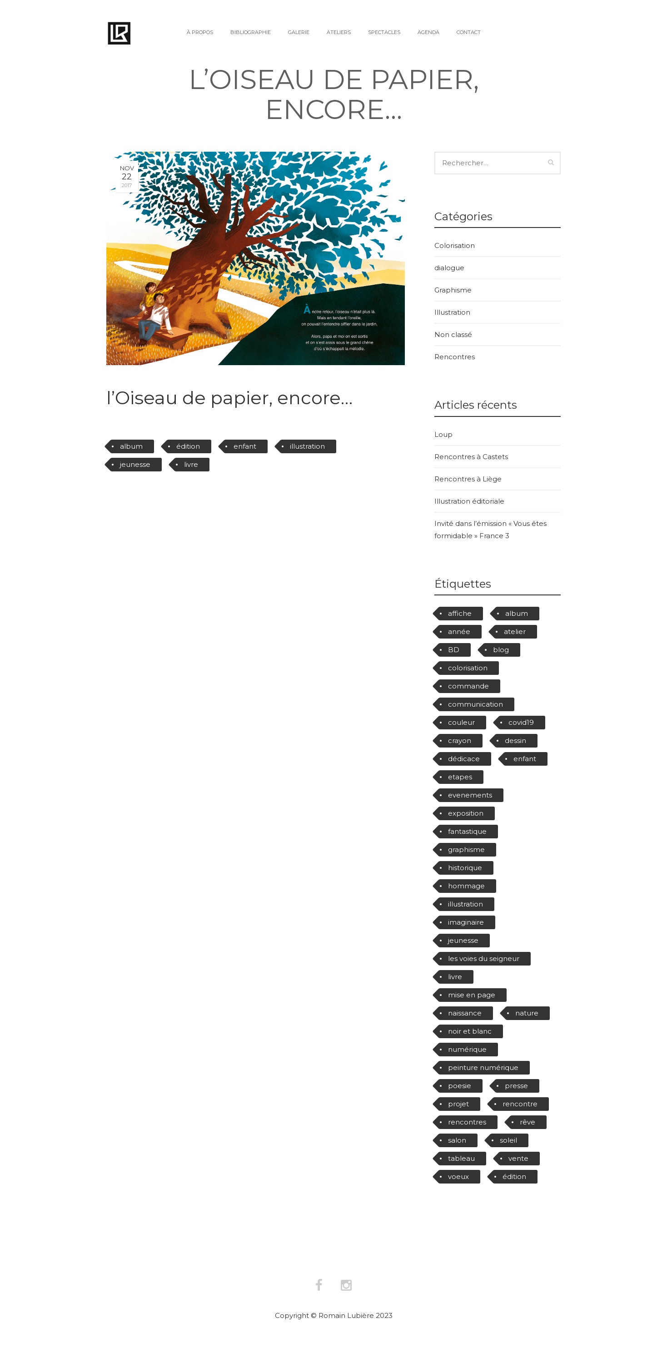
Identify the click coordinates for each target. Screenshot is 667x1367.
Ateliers (339, 32)
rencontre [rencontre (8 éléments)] (520, 1104)
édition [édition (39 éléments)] (514, 1176)
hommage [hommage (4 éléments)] (466, 886)
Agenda (428, 32)
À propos (200, 32)
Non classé (453, 334)
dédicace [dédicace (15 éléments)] (464, 758)
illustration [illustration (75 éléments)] (465, 904)
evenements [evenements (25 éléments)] (470, 795)
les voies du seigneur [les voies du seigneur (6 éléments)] (483, 958)
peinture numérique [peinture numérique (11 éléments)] (483, 1067)
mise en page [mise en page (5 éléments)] (471, 995)
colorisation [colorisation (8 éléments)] (468, 668)
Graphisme (453, 290)
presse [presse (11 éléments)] (516, 1085)
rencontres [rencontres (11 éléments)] (467, 1122)
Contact (469, 32)
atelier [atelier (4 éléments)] (515, 631)
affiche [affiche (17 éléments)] (460, 613)
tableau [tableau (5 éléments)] (461, 1158)
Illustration (452, 312)
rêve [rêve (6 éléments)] (527, 1122)
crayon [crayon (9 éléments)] (459, 740)
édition (188, 446)
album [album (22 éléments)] (516, 613)
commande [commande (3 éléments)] (468, 686)
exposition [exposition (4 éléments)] (465, 813)
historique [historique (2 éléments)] (465, 867)
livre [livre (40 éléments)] (455, 976)
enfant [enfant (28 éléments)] (524, 758)
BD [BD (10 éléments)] (453, 649)
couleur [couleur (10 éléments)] (461, 722)
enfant (245, 446)
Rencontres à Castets (471, 456)
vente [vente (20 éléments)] (518, 1158)
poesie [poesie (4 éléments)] (459, 1085)
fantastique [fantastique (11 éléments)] (467, 831)
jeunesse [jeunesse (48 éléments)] (463, 940)
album (131, 446)
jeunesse (135, 464)
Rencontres (454, 356)
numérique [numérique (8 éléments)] (467, 1049)
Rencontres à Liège (468, 479)
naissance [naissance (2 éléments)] (465, 1013)
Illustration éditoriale (469, 501)
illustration (307, 446)
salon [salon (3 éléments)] (457, 1140)
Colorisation (454, 245)
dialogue (449, 267)
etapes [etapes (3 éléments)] (460, 777)
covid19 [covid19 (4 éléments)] (521, 722)
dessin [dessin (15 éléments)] (515, 740)
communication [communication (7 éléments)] (475, 704)
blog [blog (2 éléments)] (501, 649)
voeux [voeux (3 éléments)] (458, 1176)
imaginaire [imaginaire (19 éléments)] (466, 922)
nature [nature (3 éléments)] (526, 1013)
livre (191, 464)
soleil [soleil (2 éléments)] (508, 1140)
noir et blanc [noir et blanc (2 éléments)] (470, 1031)
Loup (443, 434)
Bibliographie (250, 32)
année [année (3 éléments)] (459, 631)
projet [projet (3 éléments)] (458, 1104)
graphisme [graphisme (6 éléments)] (466, 849)
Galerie (298, 32)
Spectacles (384, 32)
